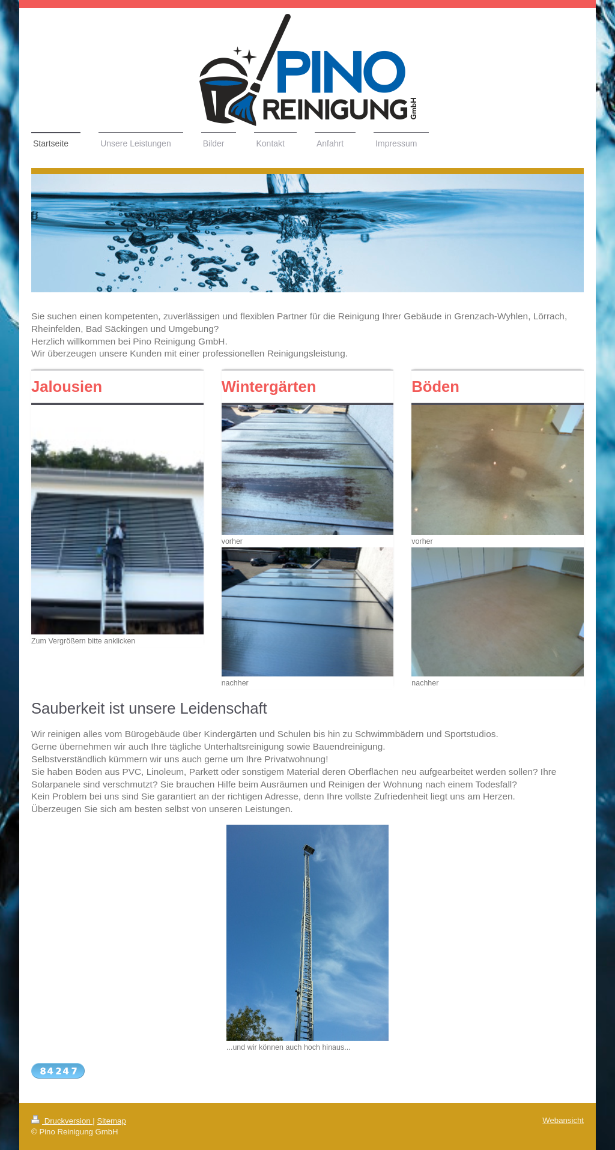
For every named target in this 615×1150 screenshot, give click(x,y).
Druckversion (61, 1120)
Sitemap (111, 1120)
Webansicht (563, 1120)
